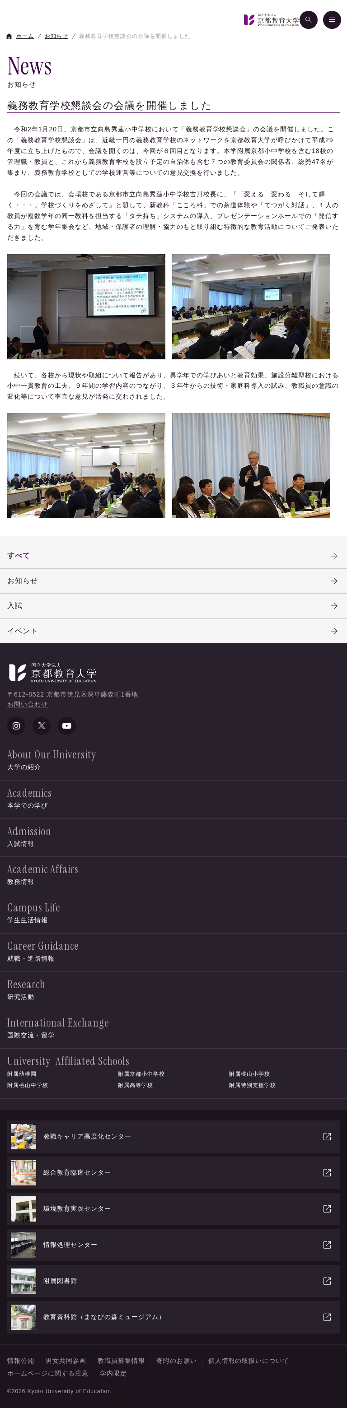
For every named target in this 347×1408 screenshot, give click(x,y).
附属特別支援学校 (252, 1085)
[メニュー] (332, 20)
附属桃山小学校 (249, 1074)
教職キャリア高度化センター (172, 1136)
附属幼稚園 (22, 1074)
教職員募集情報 (121, 1360)
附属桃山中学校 (27, 1085)
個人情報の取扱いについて (249, 1360)
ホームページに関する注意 (48, 1373)
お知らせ (173, 581)
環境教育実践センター (172, 1209)
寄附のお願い (176, 1360)
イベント (173, 631)
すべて (173, 556)
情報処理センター (172, 1245)
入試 (173, 605)
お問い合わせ (27, 704)
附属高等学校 (135, 1085)
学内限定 (113, 1373)
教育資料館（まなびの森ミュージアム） (172, 1317)
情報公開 (20, 1360)
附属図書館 (172, 1281)
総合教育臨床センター (172, 1172)
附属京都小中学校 (141, 1074)
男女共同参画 (66, 1360)
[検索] (309, 20)
